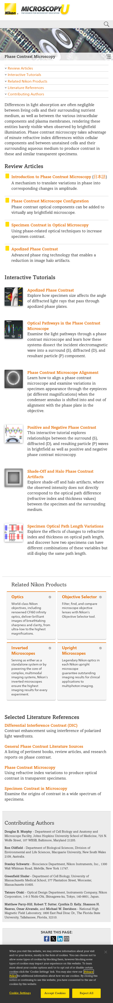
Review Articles (20, 68)
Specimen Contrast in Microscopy (36, 788)
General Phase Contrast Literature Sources (44, 746)
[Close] (106, 954)
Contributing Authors (26, 94)
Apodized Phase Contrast (34, 249)
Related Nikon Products (27, 81)
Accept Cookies (55, 995)
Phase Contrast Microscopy (30, 767)
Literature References (26, 88)
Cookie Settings (20, 995)
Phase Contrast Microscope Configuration (50, 200)
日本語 (99, 176)
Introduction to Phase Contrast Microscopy (51, 176)
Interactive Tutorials (24, 74)
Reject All (86, 995)
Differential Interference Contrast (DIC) (41, 725)
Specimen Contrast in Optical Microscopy (50, 225)
